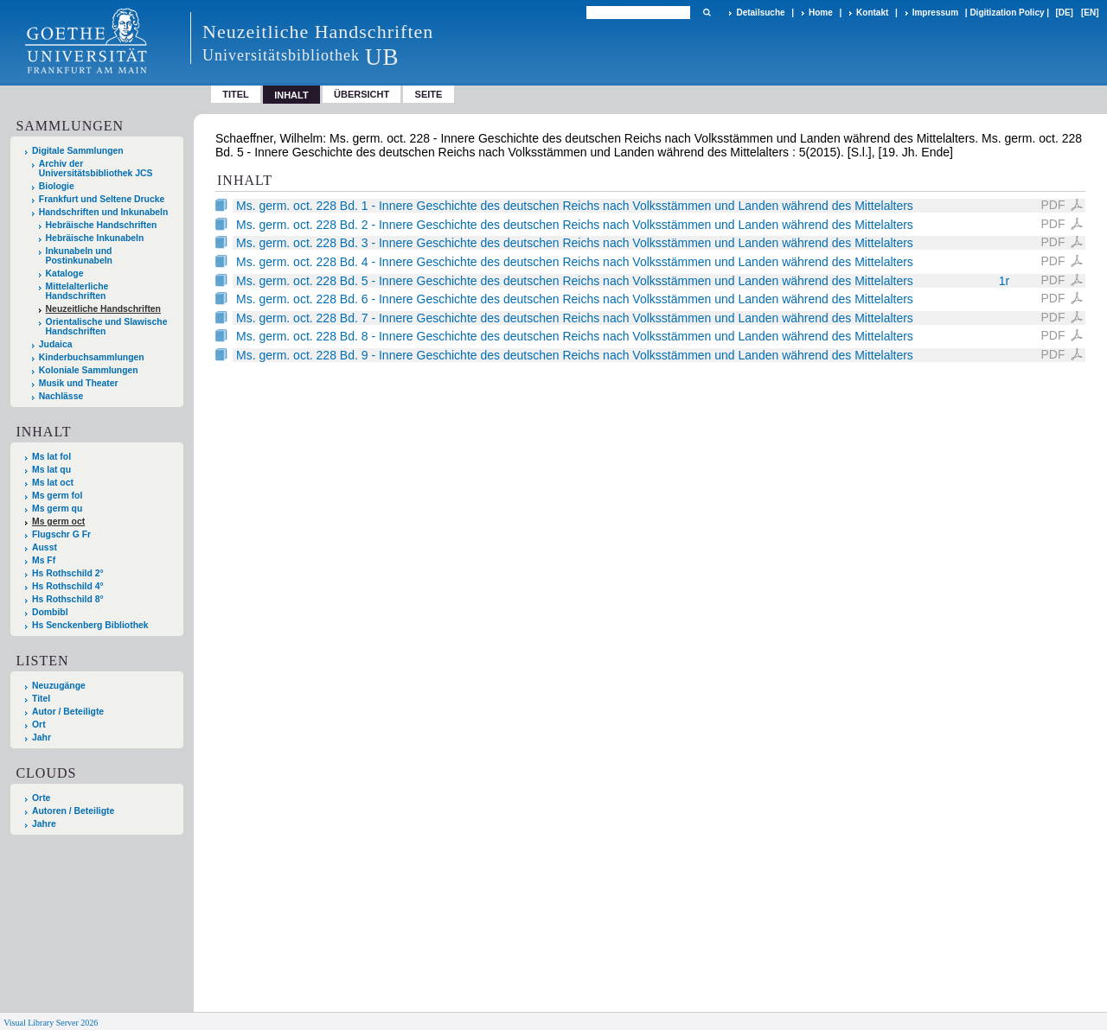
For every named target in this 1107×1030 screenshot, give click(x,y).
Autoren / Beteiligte (73, 811)
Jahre (44, 824)
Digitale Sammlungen (78, 151)
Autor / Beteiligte (68, 711)
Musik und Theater (78, 383)
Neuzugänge (59, 685)
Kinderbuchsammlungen (91, 357)
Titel (235, 94)
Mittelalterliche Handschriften (77, 291)
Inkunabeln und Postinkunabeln (79, 255)
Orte (41, 798)
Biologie (56, 186)
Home (821, 12)
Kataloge (65, 273)
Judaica (56, 344)
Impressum (935, 12)
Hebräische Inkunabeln (95, 238)
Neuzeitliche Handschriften (103, 309)
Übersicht (361, 94)
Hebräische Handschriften (101, 225)
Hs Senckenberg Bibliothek (90, 625)
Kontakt (872, 12)
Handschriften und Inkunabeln (104, 212)
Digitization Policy (1006, 12)
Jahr (41, 737)
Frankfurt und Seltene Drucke (102, 199)
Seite (429, 94)
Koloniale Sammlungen (88, 370)
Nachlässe (61, 396)
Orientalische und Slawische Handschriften (107, 326)
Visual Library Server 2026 (50, 1022)
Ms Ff (43, 560)
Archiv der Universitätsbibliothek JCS (96, 168)
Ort (39, 724)
